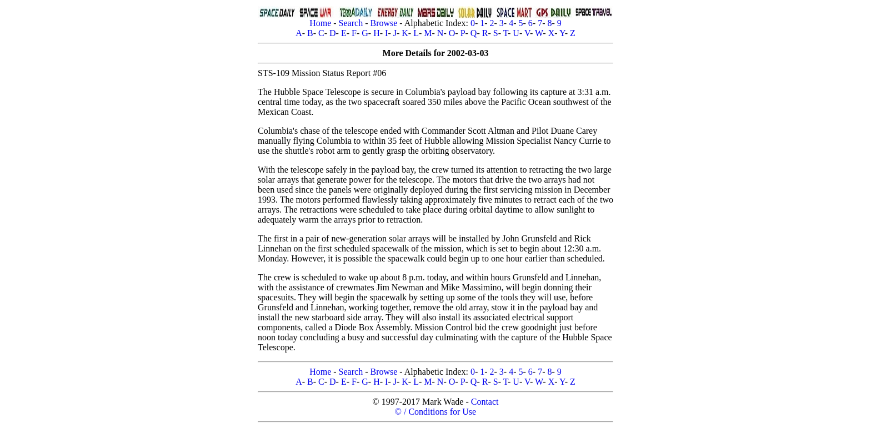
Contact (485, 401)
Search (351, 23)
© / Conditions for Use (435, 411)
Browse (383, 23)
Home (320, 23)
